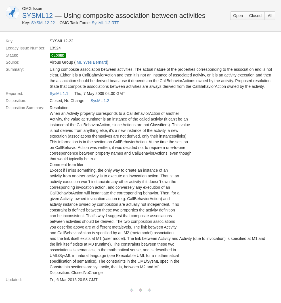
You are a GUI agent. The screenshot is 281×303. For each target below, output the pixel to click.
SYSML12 (37, 15)
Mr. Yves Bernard (92, 62)
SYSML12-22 (43, 22)
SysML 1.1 (59, 93)
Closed (255, 15)
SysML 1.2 (100, 100)
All (270, 15)
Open (238, 15)
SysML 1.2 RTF (105, 22)
